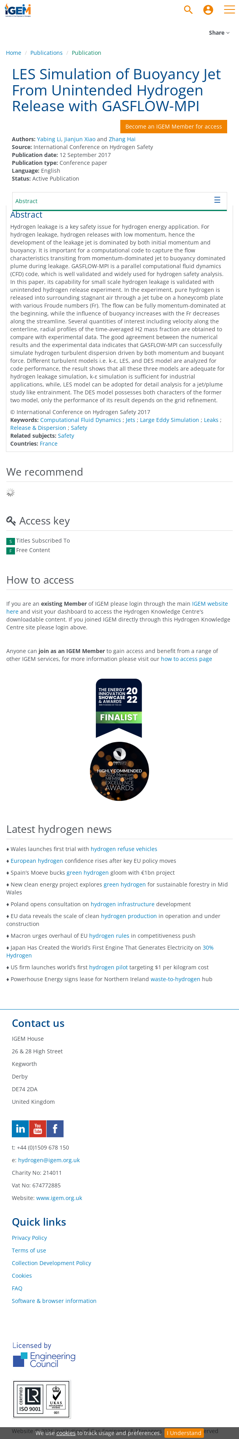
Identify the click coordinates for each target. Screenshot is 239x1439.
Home (13, 52)
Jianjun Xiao (79, 139)
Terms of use (29, 1250)
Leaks (211, 420)
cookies (66, 1433)
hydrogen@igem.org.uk (49, 1160)
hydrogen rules (109, 935)
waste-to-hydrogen (175, 979)
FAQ (17, 1288)
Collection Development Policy (51, 1263)
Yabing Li (49, 139)
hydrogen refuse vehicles (124, 849)
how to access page (186, 659)
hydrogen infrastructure (123, 904)
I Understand (184, 1433)
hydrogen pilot (108, 967)
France (49, 443)
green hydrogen (88, 872)
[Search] (188, 10)
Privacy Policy (29, 1237)
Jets (130, 420)
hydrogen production (129, 916)
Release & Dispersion (38, 427)
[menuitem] (208, 10)
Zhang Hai (122, 139)
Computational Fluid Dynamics (80, 420)
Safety (79, 427)
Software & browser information (54, 1301)
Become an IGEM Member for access (173, 126)
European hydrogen (37, 860)
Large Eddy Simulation (169, 420)
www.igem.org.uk (59, 1198)
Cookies (22, 1275)
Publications (46, 52)
